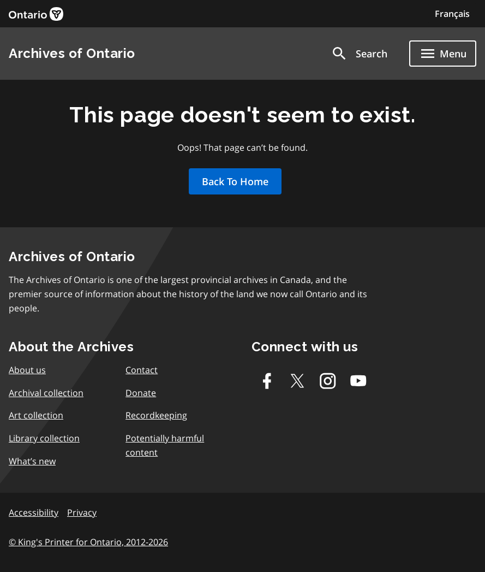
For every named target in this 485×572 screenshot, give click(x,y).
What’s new (32, 461)
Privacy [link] (82, 512)
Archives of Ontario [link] (72, 53)
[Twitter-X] (297, 380)
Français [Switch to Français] (452, 14)
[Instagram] (328, 380)
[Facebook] (267, 380)
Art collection (36, 415)
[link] (36, 14)
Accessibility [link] (33, 512)
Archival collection (46, 393)
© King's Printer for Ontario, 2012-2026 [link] (88, 542)
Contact (141, 370)
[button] (359, 53)
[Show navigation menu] (442, 53)
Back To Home (235, 181)
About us (27, 370)
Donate (140, 393)
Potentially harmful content (164, 445)
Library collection (44, 438)
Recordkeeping (156, 415)
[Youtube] (358, 380)
